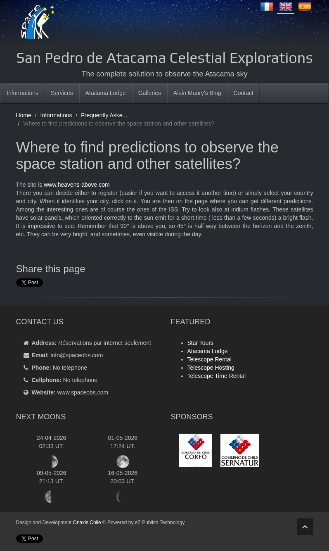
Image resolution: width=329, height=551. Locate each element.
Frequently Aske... (104, 115)
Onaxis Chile (87, 522)
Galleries (149, 93)
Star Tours (200, 343)
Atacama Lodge (105, 93)
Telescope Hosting (210, 367)
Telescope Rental (209, 359)
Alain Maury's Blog (197, 93)
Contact (243, 93)
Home (23, 115)
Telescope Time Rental (216, 376)
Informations (22, 93)
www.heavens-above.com (77, 184)
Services (62, 93)
